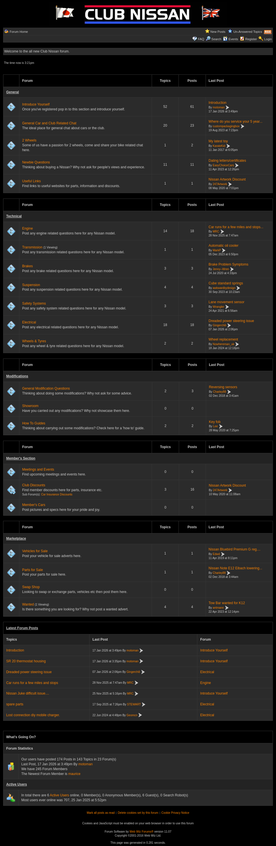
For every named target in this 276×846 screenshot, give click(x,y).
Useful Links (31, 181)
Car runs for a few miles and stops (32, 683)
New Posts (218, 31)
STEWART (134, 704)
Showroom (30, 406)
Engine (27, 228)
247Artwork (220, 184)
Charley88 (219, 391)
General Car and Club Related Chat (49, 123)
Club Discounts (33, 485)
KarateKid (219, 145)
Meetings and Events (38, 469)
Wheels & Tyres (34, 341)
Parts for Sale (32, 570)
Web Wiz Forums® (141, 831)
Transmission (32, 247)
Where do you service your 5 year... (236, 122)
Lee (215, 426)
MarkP (217, 250)
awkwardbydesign (224, 288)
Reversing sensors (223, 387)
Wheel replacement (223, 339)
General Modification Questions (46, 388)
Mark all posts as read (101, 812)
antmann (218, 607)
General (12, 92)
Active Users (16, 784)
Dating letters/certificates (227, 161)
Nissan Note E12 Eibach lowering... (235, 568)
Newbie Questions (36, 162)
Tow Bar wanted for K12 (227, 603)
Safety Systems (34, 303)
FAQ (201, 39)
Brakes (27, 266)
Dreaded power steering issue (231, 321)
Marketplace (16, 539)
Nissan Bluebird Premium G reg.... (235, 549)
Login (268, 39)
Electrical (29, 322)
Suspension (31, 285)
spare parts (14, 704)
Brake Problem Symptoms (228, 264)
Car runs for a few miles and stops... (236, 227)
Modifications (17, 376)
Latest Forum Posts (22, 628)
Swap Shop (31, 587)
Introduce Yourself (36, 104)
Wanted (28, 604)
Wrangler (218, 306)
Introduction (218, 103)
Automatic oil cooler (224, 246)
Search (213, 39)
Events (230, 39)
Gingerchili (219, 325)
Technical (14, 216)
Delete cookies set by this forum (138, 812)
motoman (219, 107)
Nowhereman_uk (223, 344)
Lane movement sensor (226, 302)
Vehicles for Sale (35, 551)
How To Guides (33, 423)
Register (251, 39)
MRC (216, 231)
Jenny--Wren (221, 269)
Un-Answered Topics (248, 31)
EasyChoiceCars (223, 165)
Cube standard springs (226, 283)
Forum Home (19, 31)
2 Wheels (29, 140)
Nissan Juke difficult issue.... (27, 693)
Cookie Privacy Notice (175, 812)
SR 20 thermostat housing (26, 661)
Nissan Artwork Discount (227, 179)
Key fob (215, 422)
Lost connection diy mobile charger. (33, 715)
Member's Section (20, 458)
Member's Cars (33, 505)
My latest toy (218, 141)
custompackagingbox (226, 126)
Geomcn (132, 715)
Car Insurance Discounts (56, 494)
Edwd (216, 554)
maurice (74, 774)
